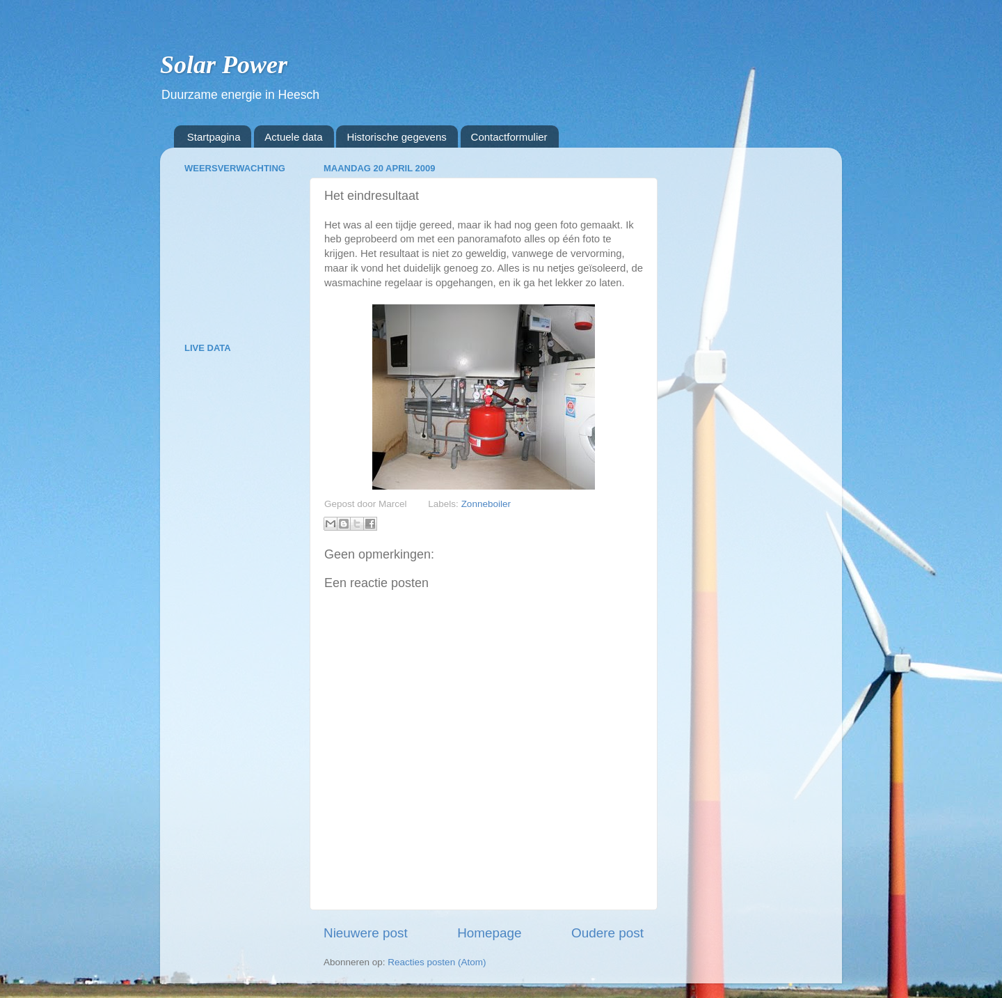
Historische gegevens (396, 137)
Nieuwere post (366, 933)
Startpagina (214, 137)
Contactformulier (509, 137)
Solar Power (223, 65)
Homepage (489, 933)
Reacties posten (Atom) (437, 962)
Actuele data (293, 137)
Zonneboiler (486, 504)
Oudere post (607, 933)
